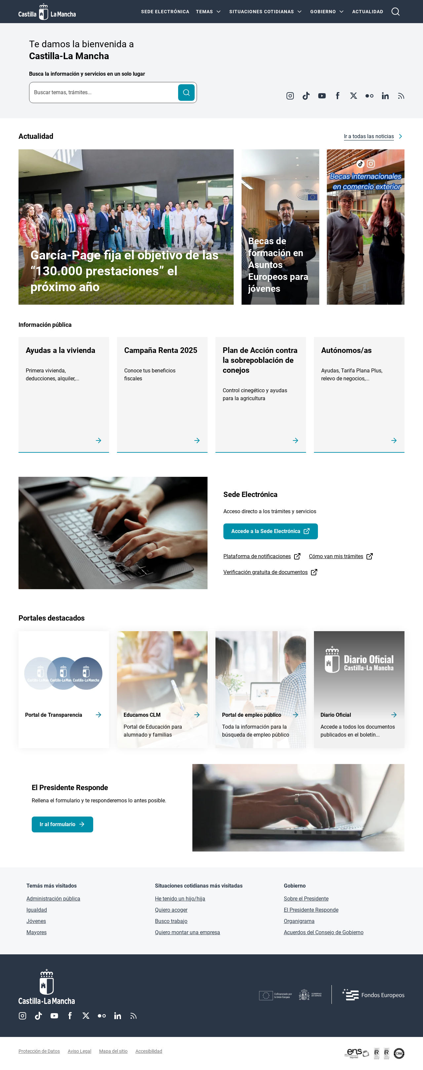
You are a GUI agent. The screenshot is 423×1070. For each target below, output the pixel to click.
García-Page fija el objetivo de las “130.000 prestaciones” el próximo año (124, 271)
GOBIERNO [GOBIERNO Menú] (323, 11)
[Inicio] (108, 986)
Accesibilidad (148, 1051)
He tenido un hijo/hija (180, 899)
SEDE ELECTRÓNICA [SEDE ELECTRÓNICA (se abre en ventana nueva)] (165, 11)
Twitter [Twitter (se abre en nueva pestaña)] (86, 1016)
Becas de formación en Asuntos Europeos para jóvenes (278, 265)
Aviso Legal (79, 1051)
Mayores (36, 932)
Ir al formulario (57, 824)
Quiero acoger (171, 910)
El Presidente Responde (311, 910)
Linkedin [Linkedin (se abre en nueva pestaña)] (118, 1016)
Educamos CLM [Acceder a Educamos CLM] (142, 715)
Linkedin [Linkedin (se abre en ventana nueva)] (385, 96)
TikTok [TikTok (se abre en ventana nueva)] (306, 96)
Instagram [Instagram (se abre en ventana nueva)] (290, 96)
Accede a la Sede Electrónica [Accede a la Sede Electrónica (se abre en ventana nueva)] (265, 531)
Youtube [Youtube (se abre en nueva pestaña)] (54, 1016)
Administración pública (53, 899)
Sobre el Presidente (306, 899)
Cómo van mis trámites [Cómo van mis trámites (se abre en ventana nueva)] (336, 556)
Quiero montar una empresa (187, 932)
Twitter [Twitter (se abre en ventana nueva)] (353, 96)
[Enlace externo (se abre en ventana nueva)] (365, 227)
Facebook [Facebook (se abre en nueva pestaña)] (70, 1016)
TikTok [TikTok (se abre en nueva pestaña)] (38, 1016)
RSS (401, 96)
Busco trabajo (171, 921)
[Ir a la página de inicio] (47, 11)
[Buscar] (186, 92)
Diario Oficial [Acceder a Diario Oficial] (336, 715)
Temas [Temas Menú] (204, 11)
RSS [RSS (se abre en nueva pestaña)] (133, 1016)
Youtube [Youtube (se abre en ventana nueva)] (322, 96)
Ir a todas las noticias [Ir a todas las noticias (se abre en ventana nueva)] (369, 136)
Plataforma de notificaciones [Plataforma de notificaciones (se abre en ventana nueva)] (257, 556)
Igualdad (36, 910)
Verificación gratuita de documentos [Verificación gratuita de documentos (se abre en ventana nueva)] (265, 572)
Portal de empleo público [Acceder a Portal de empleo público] (251, 715)
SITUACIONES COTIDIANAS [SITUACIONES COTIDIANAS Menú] (261, 11)
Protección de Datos (39, 1051)
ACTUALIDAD (367, 11)
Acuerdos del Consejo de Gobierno (324, 932)
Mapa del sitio (113, 1051)
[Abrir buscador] (395, 11)
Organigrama (299, 921)
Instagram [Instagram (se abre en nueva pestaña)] (22, 1016)
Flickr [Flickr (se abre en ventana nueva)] (369, 96)
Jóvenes (36, 921)
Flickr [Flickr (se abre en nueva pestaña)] (102, 1016)
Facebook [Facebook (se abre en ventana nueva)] (337, 96)
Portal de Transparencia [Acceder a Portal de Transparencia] (53, 715)
